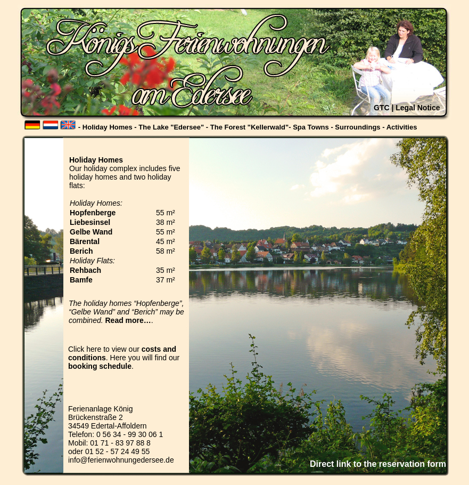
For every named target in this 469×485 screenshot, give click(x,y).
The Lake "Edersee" (171, 127)
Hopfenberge (93, 212)
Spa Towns (311, 127)
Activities (401, 127)
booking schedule (99, 366)
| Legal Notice (415, 107)
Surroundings (357, 127)
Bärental (85, 241)
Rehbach (85, 270)
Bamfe (81, 280)
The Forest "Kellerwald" (249, 127)
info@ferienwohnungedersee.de (121, 460)
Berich (81, 251)
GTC (382, 107)
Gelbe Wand (91, 232)
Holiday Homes (108, 127)
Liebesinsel (90, 222)
